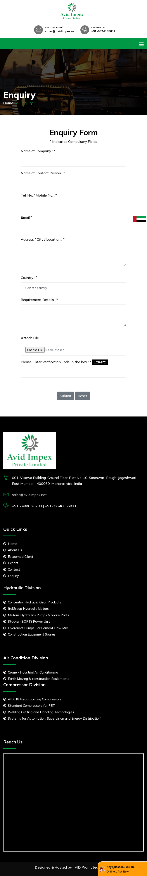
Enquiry (11, 576)
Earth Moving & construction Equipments (36, 679)
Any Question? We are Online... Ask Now (121, 869)
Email (26, 217)
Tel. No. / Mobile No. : (39, 195)
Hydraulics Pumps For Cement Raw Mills (36, 628)
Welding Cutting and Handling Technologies (38, 712)
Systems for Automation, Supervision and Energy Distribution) (52, 718)
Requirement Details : (39, 299)
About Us (12, 550)
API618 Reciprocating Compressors (32, 699)
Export (10, 563)
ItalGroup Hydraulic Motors (26, 608)
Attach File (30, 338)
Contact (11, 569)
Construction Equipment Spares (29, 634)
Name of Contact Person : (43, 173)
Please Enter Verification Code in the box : (56, 362)
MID (77, 867)
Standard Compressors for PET (29, 705)
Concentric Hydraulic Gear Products (32, 602)
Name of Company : (38, 151)
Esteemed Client (18, 557)
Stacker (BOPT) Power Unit (26, 621)
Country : (29, 277)
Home (8, 103)
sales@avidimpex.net (60, 31)
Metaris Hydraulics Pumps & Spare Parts (36, 615)
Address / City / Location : (42, 239)
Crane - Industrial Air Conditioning (30, 672)
